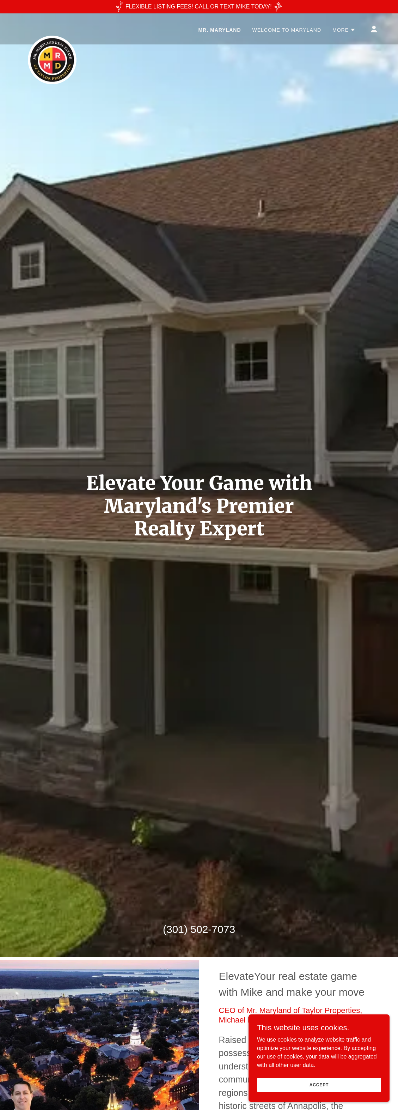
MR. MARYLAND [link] (219, 30)
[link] (52, 27)
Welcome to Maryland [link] (286, 30)
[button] (344, 30)
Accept (319, 1084)
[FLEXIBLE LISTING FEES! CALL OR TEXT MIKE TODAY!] (199, 6)
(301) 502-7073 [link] (199, 929)
